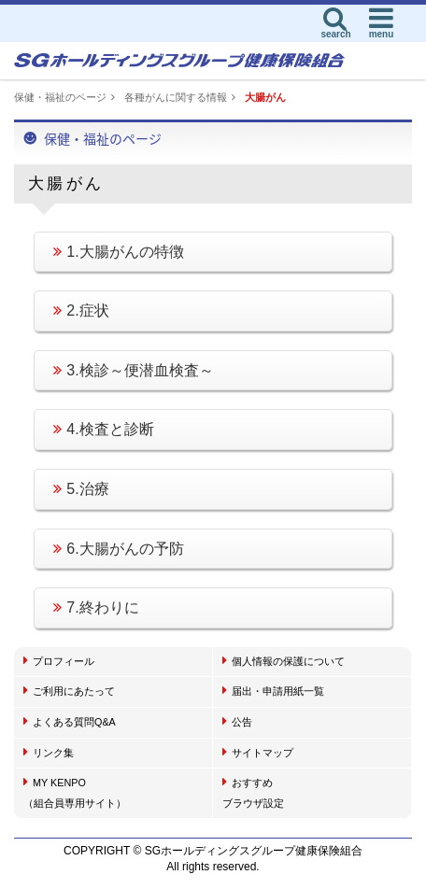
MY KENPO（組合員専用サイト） (74, 792)
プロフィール (58, 660)
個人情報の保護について (283, 660)
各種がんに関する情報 (175, 97)
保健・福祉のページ (60, 97)
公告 (237, 720)
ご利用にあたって (69, 690)
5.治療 (80, 489)
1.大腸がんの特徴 (118, 252)
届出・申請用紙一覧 (273, 690)
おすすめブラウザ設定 (253, 792)
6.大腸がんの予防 (118, 549)
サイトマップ (257, 751)
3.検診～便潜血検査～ (133, 370)
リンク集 (48, 751)
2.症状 (80, 310)
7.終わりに (95, 607)
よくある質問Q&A (69, 720)
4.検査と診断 (103, 429)
